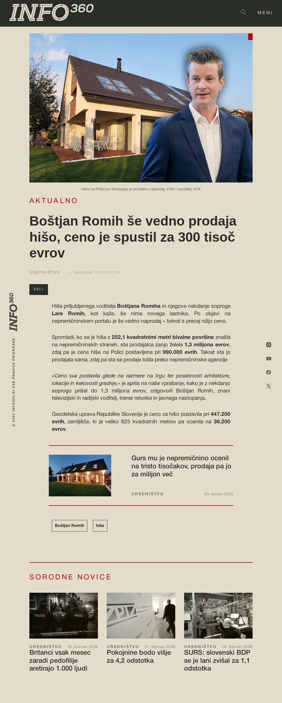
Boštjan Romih (69, 526)
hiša (100, 526)
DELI (39, 289)
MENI (265, 13)
